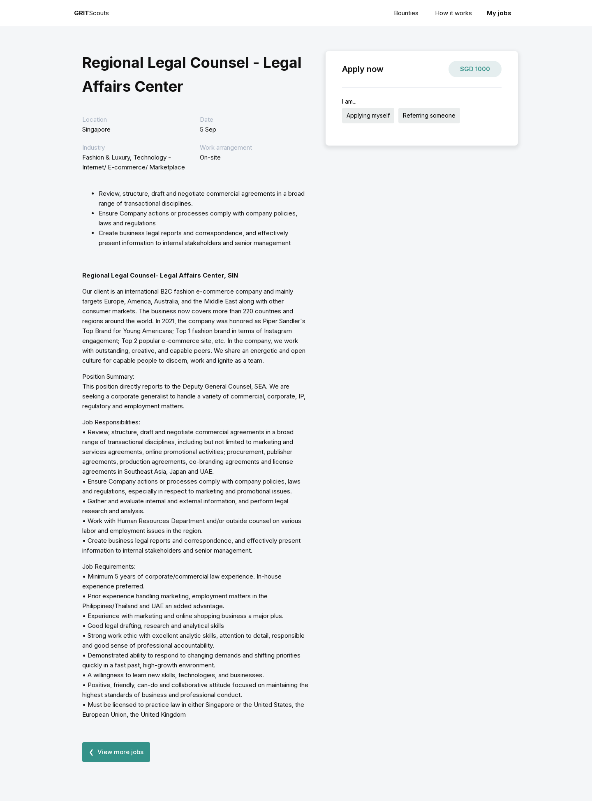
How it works (453, 13)
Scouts (91, 13)
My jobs (499, 13)
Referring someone (429, 115)
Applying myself (368, 115)
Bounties (406, 13)
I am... (349, 101)
